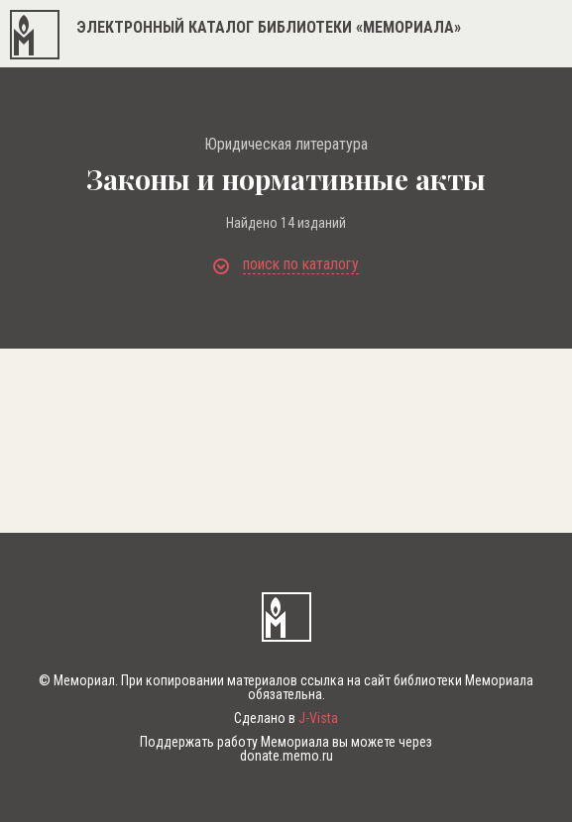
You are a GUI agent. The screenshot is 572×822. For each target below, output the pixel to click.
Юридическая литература (286, 145)
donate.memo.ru (286, 756)
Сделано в (286, 718)
